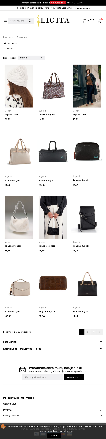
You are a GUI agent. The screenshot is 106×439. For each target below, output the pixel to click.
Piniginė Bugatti (47, 311)
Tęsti (100, 332)
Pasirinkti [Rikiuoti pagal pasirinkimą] (31, 57)
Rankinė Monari (13, 246)
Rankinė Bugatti (47, 114)
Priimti (54, 435)
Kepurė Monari (12, 114)
